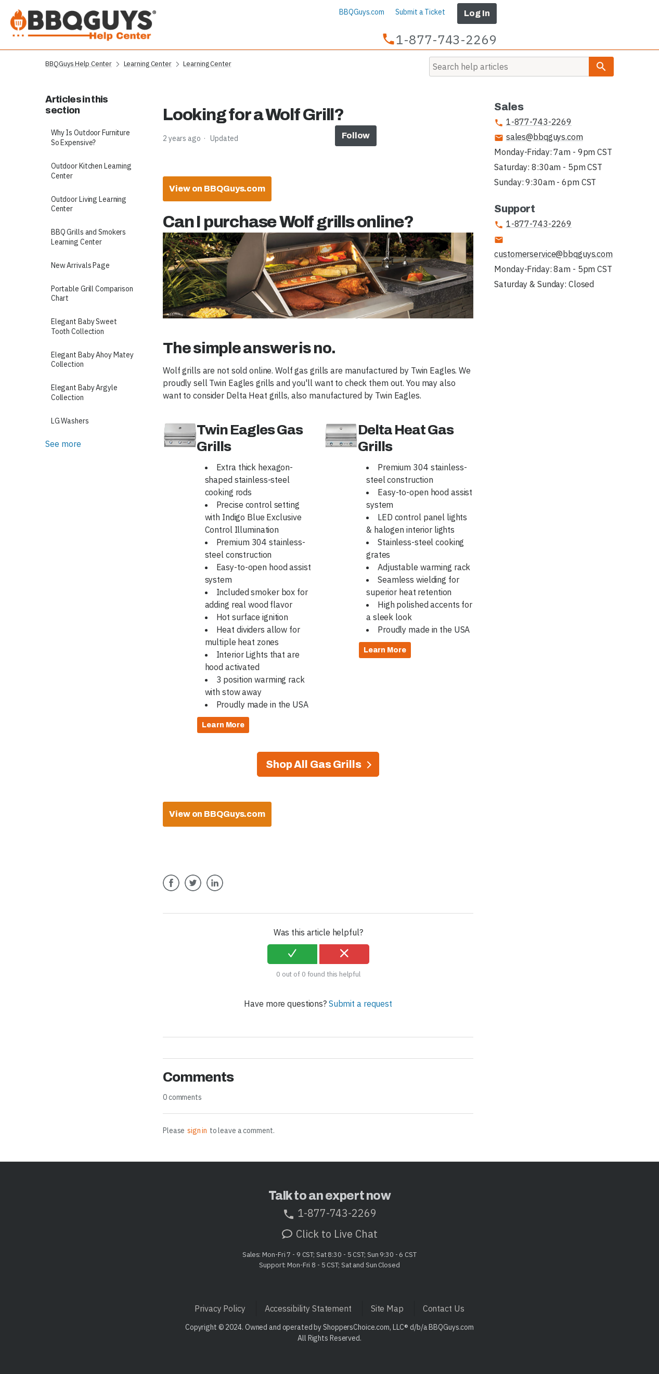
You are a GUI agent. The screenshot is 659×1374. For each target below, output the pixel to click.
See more (63, 444)
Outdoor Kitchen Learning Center (91, 171)
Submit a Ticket (420, 12)
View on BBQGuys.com (217, 188)
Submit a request (360, 1003)
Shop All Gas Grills (315, 764)
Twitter (193, 890)
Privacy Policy (220, 1308)
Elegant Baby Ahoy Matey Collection (92, 359)
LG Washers (70, 421)
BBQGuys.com (361, 12)
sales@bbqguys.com (538, 137)
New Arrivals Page (80, 265)
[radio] (292, 954)
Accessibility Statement (308, 1308)
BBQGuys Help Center (78, 63)
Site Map (387, 1308)
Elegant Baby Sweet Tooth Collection (84, 326)
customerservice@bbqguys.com (553, 247)
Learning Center (148, 63)
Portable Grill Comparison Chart (92, 293)
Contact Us (443, 1308)
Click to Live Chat (329, 1234)
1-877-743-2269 (533, 122)
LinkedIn (214, 890)
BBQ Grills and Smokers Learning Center (88, 237)
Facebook (171, 890)
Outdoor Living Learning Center (88, 204)
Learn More (223, 725)
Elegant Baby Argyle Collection (84, 392)
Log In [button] (476, 13)
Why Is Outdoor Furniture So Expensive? (90, 137)
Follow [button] (356, 135)
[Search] (509, 66)
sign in (197, 1130)
